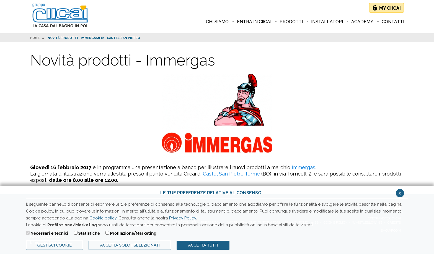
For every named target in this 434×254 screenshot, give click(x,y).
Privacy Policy (182, 218)
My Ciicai (390, 8)
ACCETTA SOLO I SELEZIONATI (130, 245)
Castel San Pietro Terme (231, 174)
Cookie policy (103, 218)
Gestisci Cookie (54, 245)
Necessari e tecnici (49, 233)
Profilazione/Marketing (133, 233)
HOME (35, 38)
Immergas (303, 167)
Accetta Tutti (203, 245)
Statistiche (89, 233)
